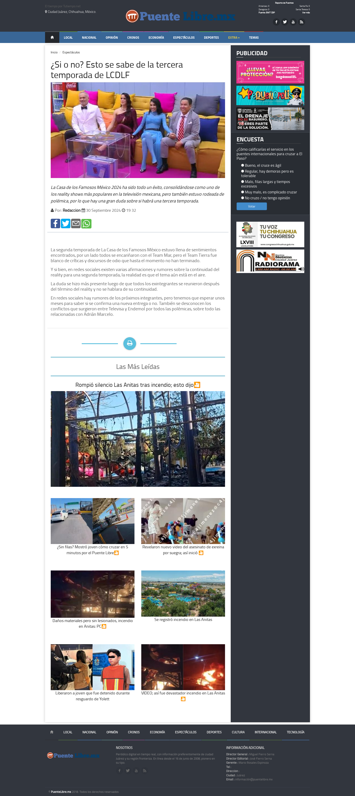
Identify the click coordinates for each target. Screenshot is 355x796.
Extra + (234, 37)
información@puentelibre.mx (249, 779)
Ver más (306, 12)
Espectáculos (184, 37)
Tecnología (295, 732)
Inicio (54, 52)
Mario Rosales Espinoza (247, 762)
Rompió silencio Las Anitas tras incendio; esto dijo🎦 (138, 385)
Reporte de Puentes (284, 2)
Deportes (211, 37)
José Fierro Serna (249, 758)
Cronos (133, 37)
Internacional (266, 732)
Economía (156, 37)
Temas (254, 37)
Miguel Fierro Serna (250, 754)
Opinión (112, 37)
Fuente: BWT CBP (267, 12)
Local (68, 37)
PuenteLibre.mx (61, 792)
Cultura (238, 732)
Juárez (235, 775)
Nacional (89, 37)
